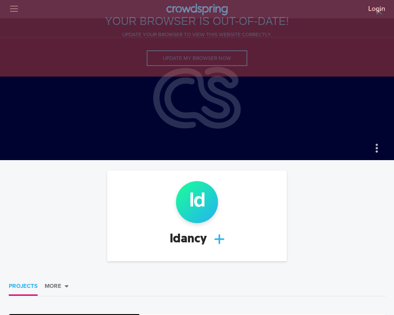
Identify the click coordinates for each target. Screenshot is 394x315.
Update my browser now (197, 58)
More (53, 286)
